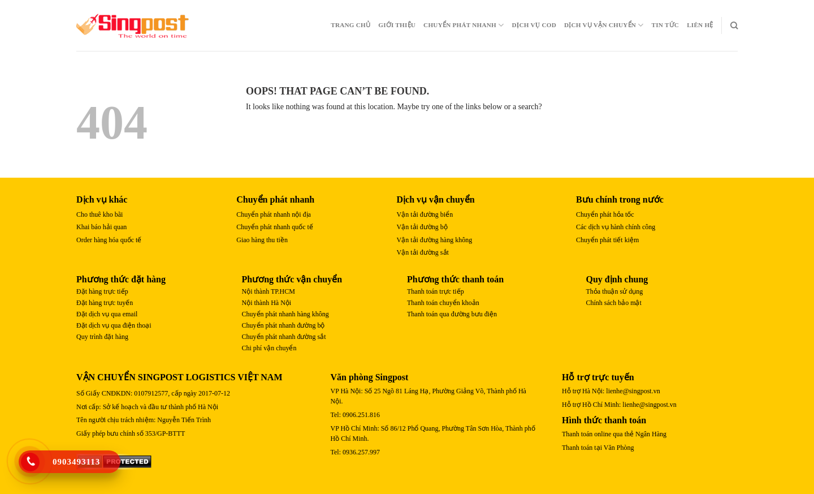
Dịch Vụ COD (534, 25)
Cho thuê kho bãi (99, 214)
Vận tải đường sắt (423, 252)
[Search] (734, 25)
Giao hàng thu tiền (262, 240)
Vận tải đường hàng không (435, 240)
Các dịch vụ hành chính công (615, 227)
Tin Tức (665, 25)
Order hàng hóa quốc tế (108, 240)
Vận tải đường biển (425, 214)
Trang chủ (350, 25)
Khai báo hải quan (101, 227)
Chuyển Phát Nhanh (463, 25)
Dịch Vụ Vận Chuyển (604, 25)
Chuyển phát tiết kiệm (607, 240)
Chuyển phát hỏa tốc (605, 214)
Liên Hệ (700, 25)
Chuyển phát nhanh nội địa (273, 214)
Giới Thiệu (396, 25)
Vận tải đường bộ (422, 227)
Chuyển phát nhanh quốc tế (274, 227)
